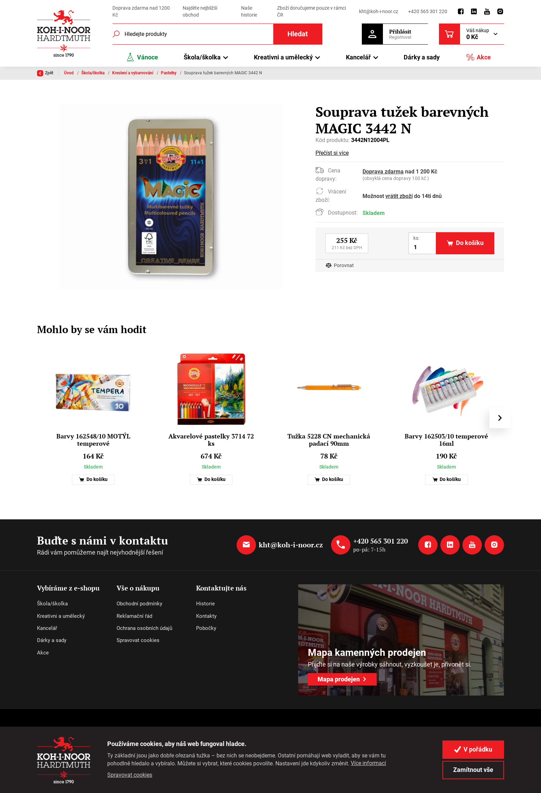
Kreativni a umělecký (61, 616)
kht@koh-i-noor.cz (378, 11)
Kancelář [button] (358, 57)
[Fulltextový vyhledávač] (217, 34)
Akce (478, 57)
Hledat (297, 34)
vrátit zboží (399, 196)
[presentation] (499, 417)
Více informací (368, 763)
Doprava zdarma (383, 171)
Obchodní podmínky (139, 604)
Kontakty (206, 616)
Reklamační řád (134, 616)
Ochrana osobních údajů (144, 628)
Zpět (45, 73)
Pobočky (206, 628)
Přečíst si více (332, 153)
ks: (416, 238)
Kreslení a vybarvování (133, 72)
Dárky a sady (422, 57)
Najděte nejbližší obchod (200, 11)
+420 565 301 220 (427, 11)
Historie (205, 604)
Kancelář (47, 628)
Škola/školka (93, 72)
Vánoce (142, 57)
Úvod (69, 72)
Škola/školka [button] (202, 57)
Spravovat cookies (138, 640)
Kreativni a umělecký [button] (283, 57)
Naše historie (249, 11)
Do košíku (93, 479)
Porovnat (344, 265)
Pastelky (169, 72)
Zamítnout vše (473, 769)
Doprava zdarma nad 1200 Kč (141, 11)
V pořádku (473, 749)
